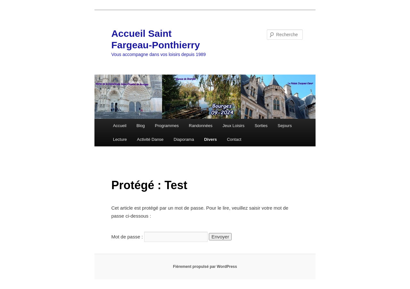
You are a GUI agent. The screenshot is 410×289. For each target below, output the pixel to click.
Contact (234, 139)
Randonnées (201, 125)
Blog (140, 125)
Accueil (120, 125)
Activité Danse (150, 139)
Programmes (167, 125)
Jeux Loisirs (234, 125)
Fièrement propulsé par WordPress (205, 266)
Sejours (285, 125)
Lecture (120, 139)
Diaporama (184, 139)
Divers (210, 139)
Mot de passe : (159, 236)
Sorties (261, 125)
